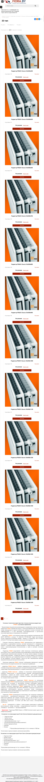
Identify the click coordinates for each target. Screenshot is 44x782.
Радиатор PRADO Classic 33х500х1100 (22, 409)
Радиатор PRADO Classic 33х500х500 (22, 119)
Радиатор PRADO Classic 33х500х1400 (22, 554)
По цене (19, 24)
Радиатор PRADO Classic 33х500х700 (22, 216)
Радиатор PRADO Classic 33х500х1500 (22, 602)
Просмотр (22, 80)
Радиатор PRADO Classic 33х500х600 (22, 167)
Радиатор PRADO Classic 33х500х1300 (22, 506)
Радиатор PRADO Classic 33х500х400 (22, 71)
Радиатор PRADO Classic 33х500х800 (22, 264)
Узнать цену (25, 77)
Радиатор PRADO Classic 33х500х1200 (22, 457)
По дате (3, 24)
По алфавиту (11, 24)
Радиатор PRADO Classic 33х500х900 (22, 312)
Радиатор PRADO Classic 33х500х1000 (22, 361)
